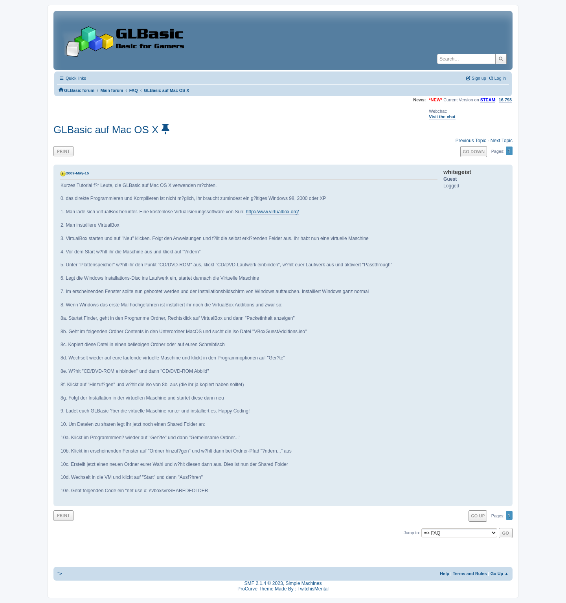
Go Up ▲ (500, 573)
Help (444, 573)
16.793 (505, 99)
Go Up (478, 516)
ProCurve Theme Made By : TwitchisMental (283, 589)
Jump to (411, 532)
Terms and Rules (470, 573)
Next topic (502, 140)
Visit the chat (442, 116)
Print (63, 151)
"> (59, 573)
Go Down (474, 151)
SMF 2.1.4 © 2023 (263, 583)
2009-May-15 (77, 173)
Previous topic (471, 140)
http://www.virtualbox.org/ (272, 211)
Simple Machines (303, 583)
